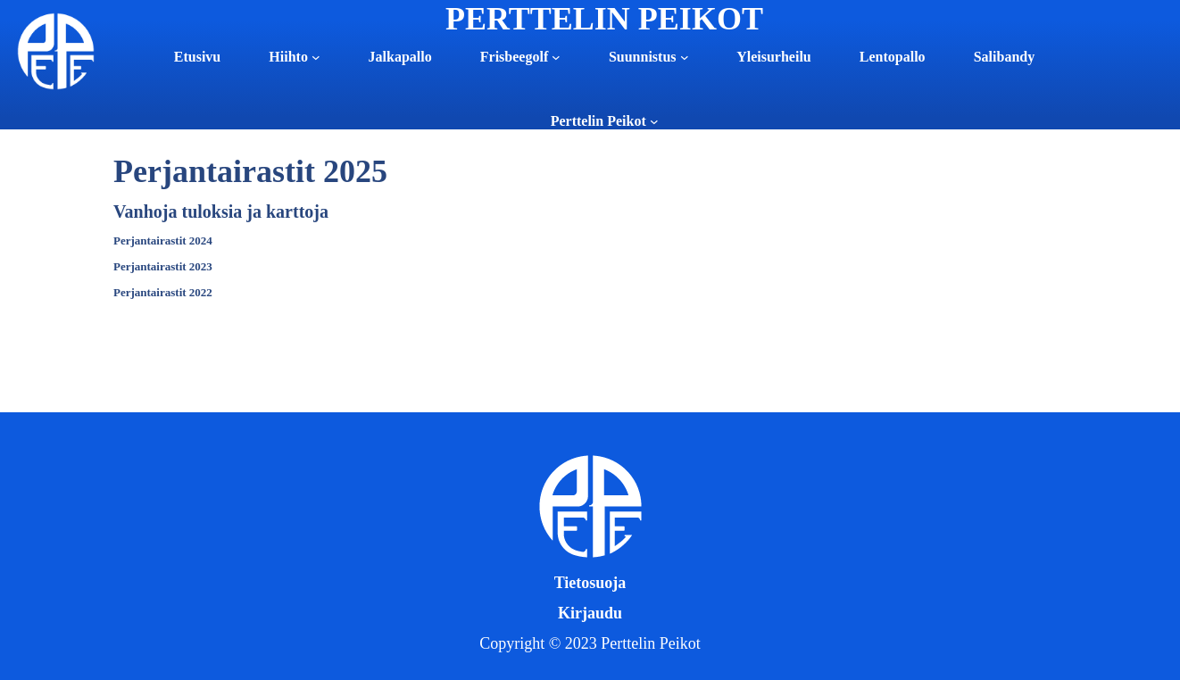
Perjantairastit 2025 (250, 171)
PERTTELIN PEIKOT (604, 19)
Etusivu (197, 56)
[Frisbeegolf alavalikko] (556, 57)
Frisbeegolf (514, 56)
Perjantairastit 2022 (162, 292)
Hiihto (288, 56)
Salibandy (1004, 56)
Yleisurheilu (773, 56)
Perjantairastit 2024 (162, 240)
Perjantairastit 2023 (162, 266)
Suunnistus (643, 56)
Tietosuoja (590, 583)
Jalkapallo (400, 56)
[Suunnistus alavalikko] (684, 57)
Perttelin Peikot (598, 121)
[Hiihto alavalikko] (316, 57)
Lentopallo (893, 56)
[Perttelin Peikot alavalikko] (654, 121)
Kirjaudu (590, 613)
